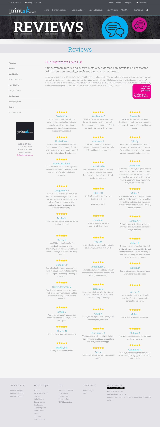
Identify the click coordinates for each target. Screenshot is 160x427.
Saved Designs (88, 390)
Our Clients (13, 74)
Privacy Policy (63, 396)
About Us (126, 10)
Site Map (37, 396)
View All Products (96, 10)
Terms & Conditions (65, 390)
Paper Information (41, 393)
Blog (84, 393)
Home (46, 10)
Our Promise (14, 96)
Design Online (79, 10)
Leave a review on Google (116, 394)
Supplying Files (15, 101)
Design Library (15, 90)
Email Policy (63, 393)
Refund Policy (63, 399)
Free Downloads (15, 79)
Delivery (12, 107)
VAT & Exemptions (65, 402)
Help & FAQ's (14, 85)
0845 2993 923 (16, 2)
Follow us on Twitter (115, 391)
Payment (37, 390)
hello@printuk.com (33, 2)
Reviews (12, 68)
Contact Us (138, 10)
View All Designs (16, 390)
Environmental (15, 112)
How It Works (112, 10)
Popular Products (60, 10)
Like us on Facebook (115, 385)
